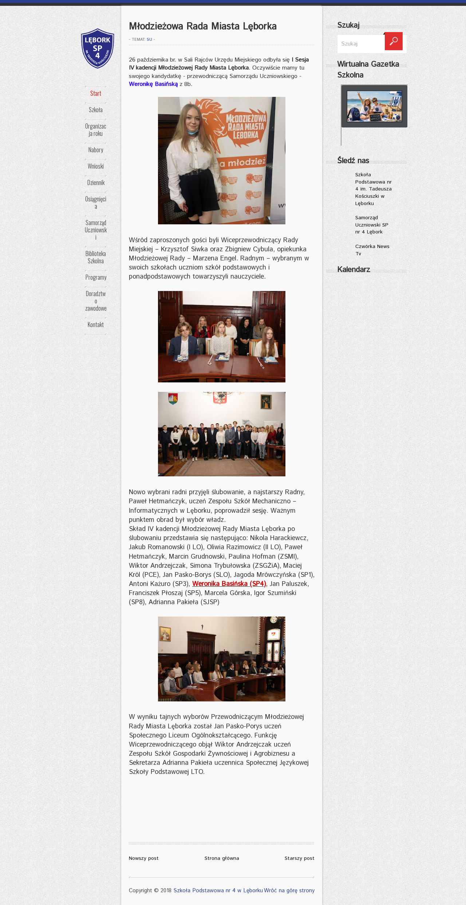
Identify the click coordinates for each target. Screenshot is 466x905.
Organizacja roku (95, 130)
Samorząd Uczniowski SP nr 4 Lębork (371, 225)
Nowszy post (144, 858)
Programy (96, 277)
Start (95, 93)
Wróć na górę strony (289, 890)
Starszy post (300, 858)
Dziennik (95, 182)
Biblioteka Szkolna (96, 257)
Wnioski (96, 166)
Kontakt (96, 324)
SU (149, 40)
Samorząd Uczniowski (96, 229)
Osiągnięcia (95, 202)
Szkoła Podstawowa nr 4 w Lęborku (218, 890)
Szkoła (96, 109)
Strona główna (222, 858)
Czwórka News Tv (372, 250)
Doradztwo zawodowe (96, 300)
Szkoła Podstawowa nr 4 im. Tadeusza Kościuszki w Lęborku (373, 189)
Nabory (95, 149)
